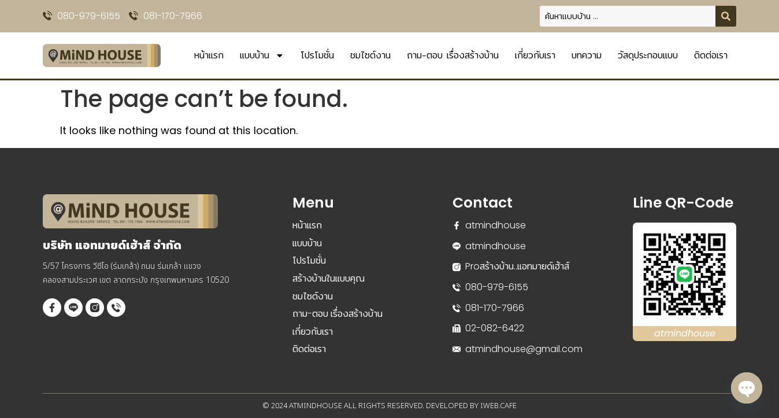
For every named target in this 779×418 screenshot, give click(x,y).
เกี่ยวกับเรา (535, 55)
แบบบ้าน (262, 55)
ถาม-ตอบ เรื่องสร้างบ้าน (453, 55)
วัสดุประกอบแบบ (648, 55)
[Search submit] (725, 16)
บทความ (587, 55)
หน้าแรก (209, 55)
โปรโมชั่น (317, 55)
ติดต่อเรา (711, 55)
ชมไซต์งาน (370, 55)
